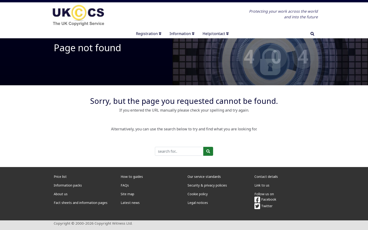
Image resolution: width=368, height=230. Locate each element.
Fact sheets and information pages (80, 202)
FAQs (125, 185)
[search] (312, 33)
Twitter (263, 206)
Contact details (266, 176)
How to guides (132, 176)
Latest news (130, 202)
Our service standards (204, 176)
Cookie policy (198, 194)
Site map (127, 194)
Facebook (265, 199)
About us (61, 194)
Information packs (68, 185)
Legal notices (198, 202)
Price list (60, 176)
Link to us (261, 185)
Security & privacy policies (207, 185)
